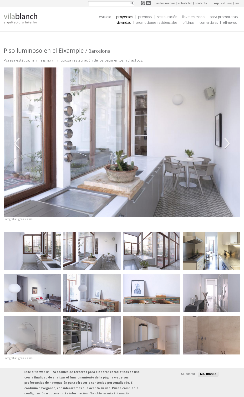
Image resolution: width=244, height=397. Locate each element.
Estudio (105, 17)
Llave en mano (193, 17)
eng (230, 3)
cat (223, 3)
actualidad (185, 3)
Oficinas (188, 22)
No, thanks (208, 374)
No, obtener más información (110, 393)
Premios (145, 17)
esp (216, 3)
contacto (201, 3)
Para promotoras (224, 17)
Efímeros (230, 22)
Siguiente (226, 143)
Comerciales (208, 22)
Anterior (18, 143)
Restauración (167, 17)
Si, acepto (188, 374)
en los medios (165, 3)
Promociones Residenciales (157, 22)
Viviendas (124, 22)
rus (237, 3)
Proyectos (124, 17)
